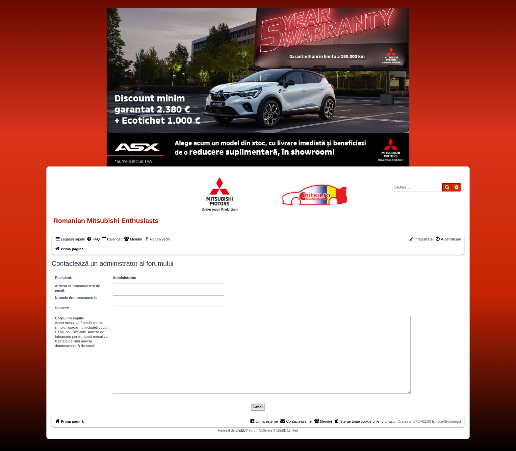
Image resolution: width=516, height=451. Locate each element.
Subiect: (62, 308)
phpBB (240, 430)
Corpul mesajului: (70, 318)
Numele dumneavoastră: (76, 298)
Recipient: (63, 278)
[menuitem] (93, 239)
